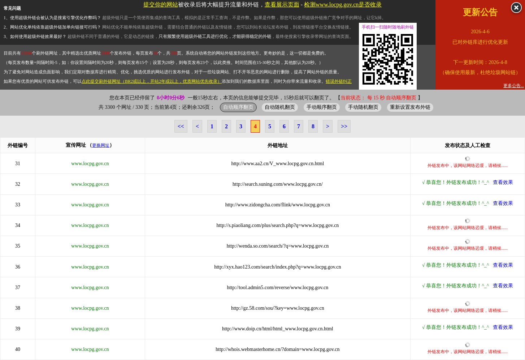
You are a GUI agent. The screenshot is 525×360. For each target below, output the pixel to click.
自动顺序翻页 (238, 107)
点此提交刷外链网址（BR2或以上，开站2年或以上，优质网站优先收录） (152, 81)
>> (344, 126)
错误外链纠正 (339, 81)
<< (181, 126)
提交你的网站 (160, 4)
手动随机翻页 (363, 107)
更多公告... (513, 85)
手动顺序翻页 (322, 107)
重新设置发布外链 (410, 107)
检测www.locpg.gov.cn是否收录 (343, 4)
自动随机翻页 (280, 107)
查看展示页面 (282, 4)
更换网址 (100, 145)
